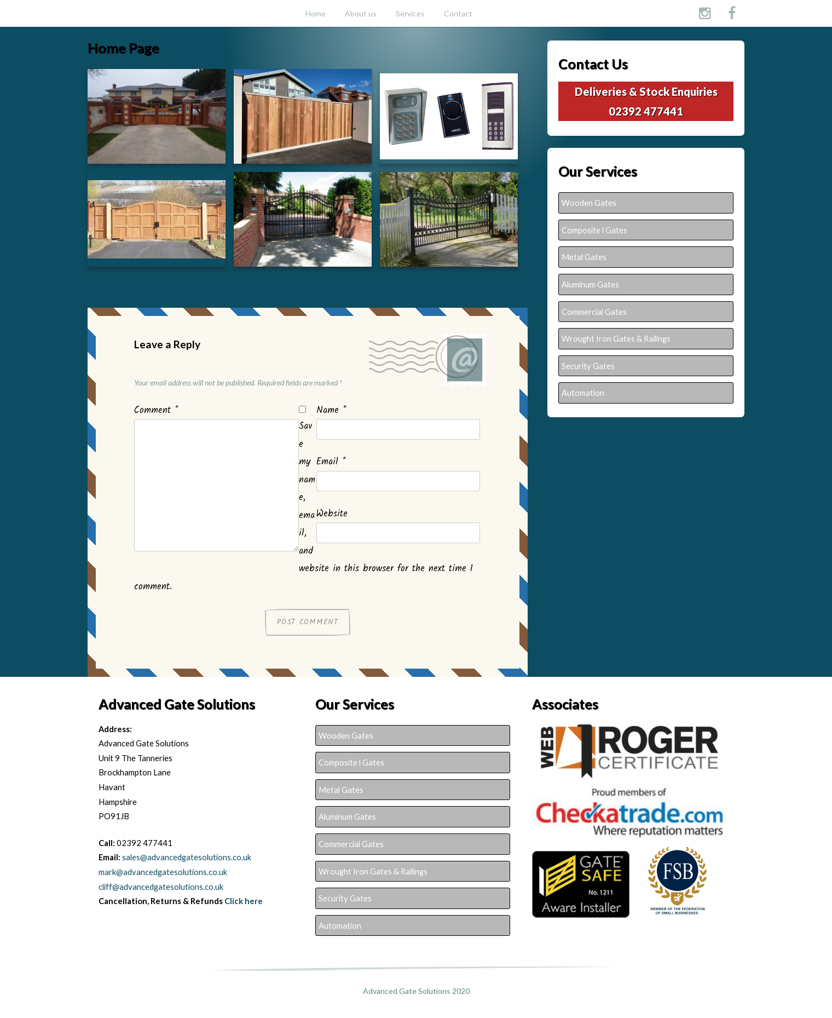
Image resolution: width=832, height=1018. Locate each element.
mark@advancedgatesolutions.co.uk (163, 872)
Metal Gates (584, 257)
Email (330, 462)
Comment (156, 411)
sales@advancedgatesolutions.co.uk (186, 857)
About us (361, 13)
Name (331, 411)
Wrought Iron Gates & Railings (616, 338)
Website (332, 514)
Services (410, 13)
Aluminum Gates (590, 284)
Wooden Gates (589, 203)
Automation (583, 393)
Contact (458, 13)
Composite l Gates (594, 230)
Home (315, 13)
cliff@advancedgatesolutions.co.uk (161, 887)
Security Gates (588, 366)
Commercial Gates (594, 312)
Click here (243, 901)
